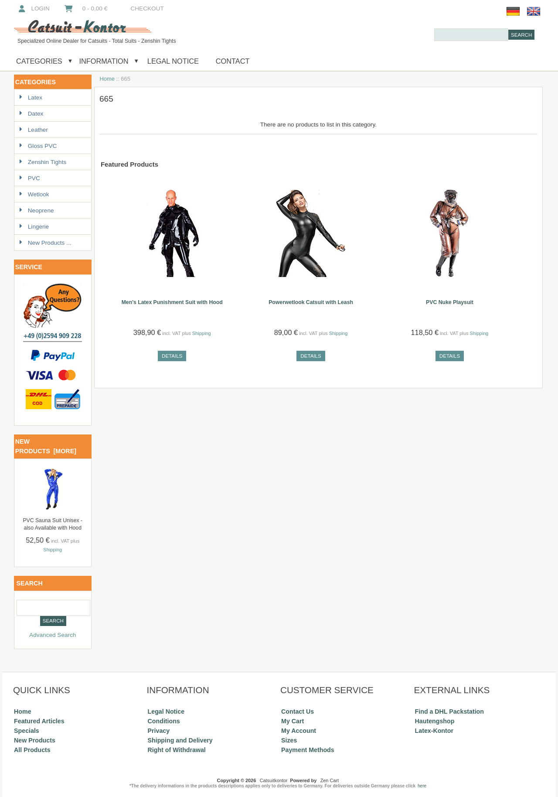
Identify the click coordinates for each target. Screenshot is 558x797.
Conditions (164, 721)
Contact (233, 61)
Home (107, 78)
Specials (26, 730)
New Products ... (45, 242)
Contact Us (297, 711)
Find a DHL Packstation (449, 711)
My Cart (292, 721)
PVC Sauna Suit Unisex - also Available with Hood (52, 524)
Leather (33, 130)
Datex (31, 113)
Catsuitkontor (274, 780)
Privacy (159, 730)
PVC (29, 178)
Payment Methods (307, 749)
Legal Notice (172, 61)
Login (33, 8)
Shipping (52, 549)
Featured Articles (39, 721)
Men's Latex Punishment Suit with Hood (172, 302)
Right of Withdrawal (177, 749)
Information (104, 61)
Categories (39, 61)
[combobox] (471, 34)
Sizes (289, 740)
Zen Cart (329, 780)
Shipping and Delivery (180, 740)
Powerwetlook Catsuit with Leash (311, 302)
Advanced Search (52, 635)
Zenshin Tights (42, 162)
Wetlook (34, 194)
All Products (32, 749)
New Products (34, 740)
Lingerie (34, 226)
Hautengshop (435, 721)
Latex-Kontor (434, 730)
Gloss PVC (38, 146)
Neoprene (36, 210)
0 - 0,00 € (85, 8)
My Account (298, 730)
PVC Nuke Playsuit (449, 302)
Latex (30, 97)
